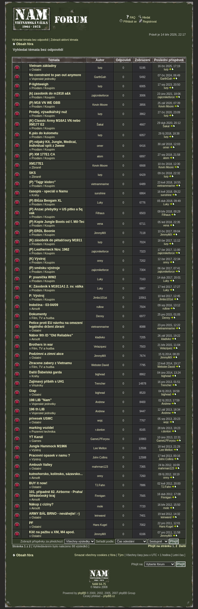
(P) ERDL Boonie (42, 231)
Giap (32, 391)
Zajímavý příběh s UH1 (46, 381)
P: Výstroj (36, 296)
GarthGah (100, 77)
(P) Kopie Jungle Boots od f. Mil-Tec (56, 222)
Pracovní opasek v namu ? (49, 455)
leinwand (100, 515)
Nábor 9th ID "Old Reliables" (51, 335)
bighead (100, 374)
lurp (100, 67)
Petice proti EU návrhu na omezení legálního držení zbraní (55, 325)
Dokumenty (38, 314)
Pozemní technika (43, 431)
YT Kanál (36, 437)
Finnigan (100, 495)
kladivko (100, 337)
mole (100, 506)
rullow (99, 306)
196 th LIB (36, 409)
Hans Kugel (100, 524)
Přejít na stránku (159, 546)
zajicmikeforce (100, 95)
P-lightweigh (38, 84)
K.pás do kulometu (43, 133)
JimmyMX (100, 233)
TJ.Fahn (100, 485)
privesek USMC (41, 418)
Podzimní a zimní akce (46, 354)
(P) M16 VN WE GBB (44, 103)
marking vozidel (41, 428)
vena (100, 223)
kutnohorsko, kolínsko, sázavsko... (56, 474)
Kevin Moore (100, 104)
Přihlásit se (128, 21)
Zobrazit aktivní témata (64, 39)
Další (182, 546)
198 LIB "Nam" (40, 400)
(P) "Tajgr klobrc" (42, 182)
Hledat (144, 17)
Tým (121, 555)
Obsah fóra (24, 44)
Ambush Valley (40, 465)
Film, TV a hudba (43, 318)
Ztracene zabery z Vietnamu (50, 363)
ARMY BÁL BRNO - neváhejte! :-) (54, 514)
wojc (100, 420)
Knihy (35, 195)
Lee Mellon (100, 448)
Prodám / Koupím (43, 88)
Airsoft (35, 308)
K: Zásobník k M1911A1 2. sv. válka (56, 286)
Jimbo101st (100, 297)
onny (100, 260)
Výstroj (36, 450)
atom (100, 156)
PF (31, 523)
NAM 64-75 (99, 584)
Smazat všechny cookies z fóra (95, 555)
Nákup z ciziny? (41, 504)
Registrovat (148, 21)
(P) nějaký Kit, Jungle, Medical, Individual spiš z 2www (52, 144)
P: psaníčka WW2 (42, 277)
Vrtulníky (37, 385)
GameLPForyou (100, 439)
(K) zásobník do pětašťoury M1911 (55, 240)
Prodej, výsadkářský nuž (48, 112)
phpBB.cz (109, 596)
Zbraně (36, 167)
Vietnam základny (42, 66)
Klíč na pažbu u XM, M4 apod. (51, 532)
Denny (100, 316)
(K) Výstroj (37, 259)
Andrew (100, 402)
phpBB (82, 593)
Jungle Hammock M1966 (48, 446)
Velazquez (100, 346)
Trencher (100, 383)
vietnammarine (100, 184)
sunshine (100, 193)
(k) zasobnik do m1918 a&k (49, 93)
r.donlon (100, 429)
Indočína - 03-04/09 (43, 305)
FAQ (130, 17)
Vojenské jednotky (44, 78)
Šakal (100, 124)
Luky (100, 202)
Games (36, 440)
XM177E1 (36, 163)
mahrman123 (100, 466)
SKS (32, 173)
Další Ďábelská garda (45, 372)
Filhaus (100, 213)
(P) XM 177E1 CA (42, 154)
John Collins (100, 457)
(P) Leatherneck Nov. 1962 (49, 249)
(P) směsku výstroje (44, 268)
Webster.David (100, 365)
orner (100, 145)
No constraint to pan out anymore (55, 75)
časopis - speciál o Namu (48, 191)
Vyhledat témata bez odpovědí (30, 39)
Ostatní (36, 69)
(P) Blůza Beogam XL (45, 200)
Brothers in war (41, 344)
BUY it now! (38, 483)
